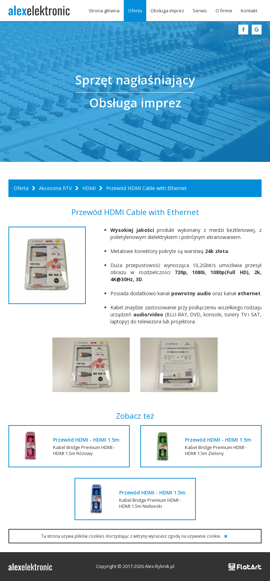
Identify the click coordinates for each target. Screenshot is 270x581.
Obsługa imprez (167, 10)
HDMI (89, 188)
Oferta (135, 10)
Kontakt (249, 10)
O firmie (224, 10)
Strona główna (104, 10)
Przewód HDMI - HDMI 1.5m (86, 439)
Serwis (200, 10)
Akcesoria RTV (55, 188)
